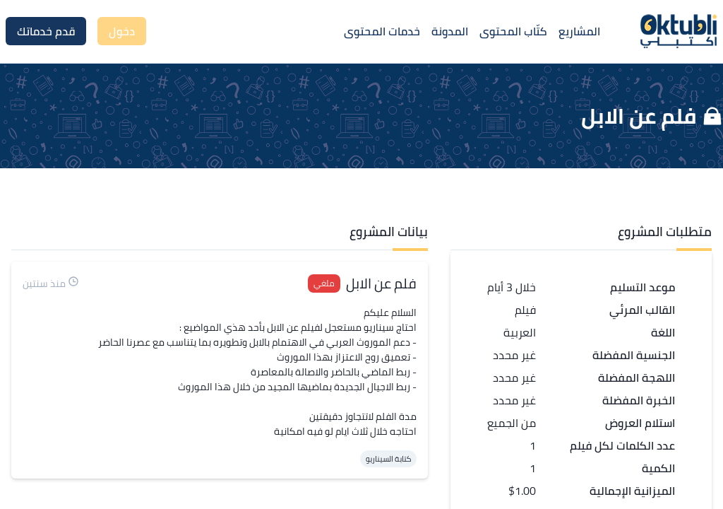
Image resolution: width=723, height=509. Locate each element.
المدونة (449, 31)
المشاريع (579, 31)
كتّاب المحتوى (513, 31)
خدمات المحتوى (382, 31)
